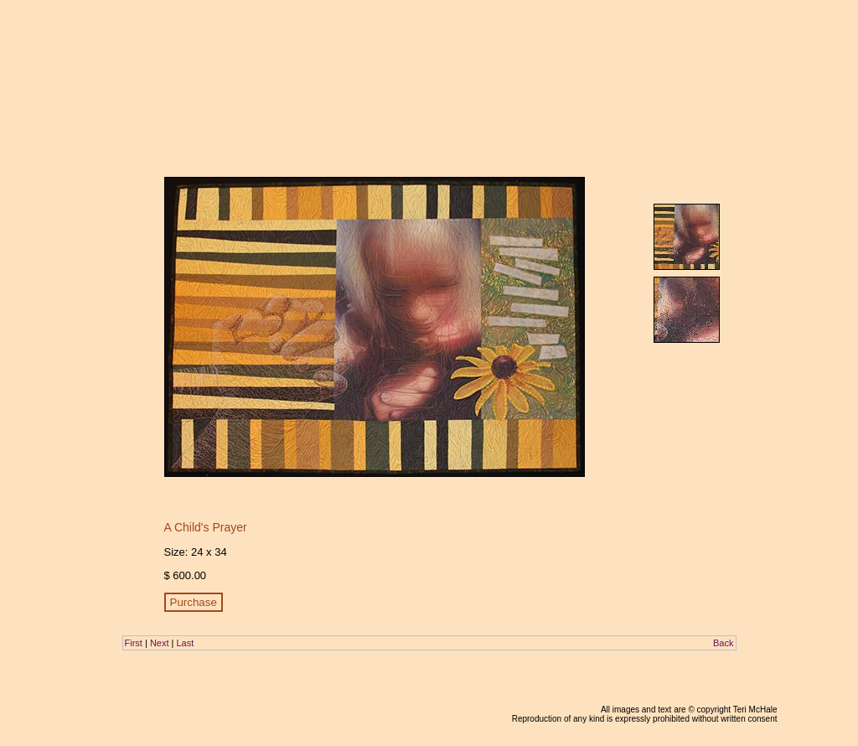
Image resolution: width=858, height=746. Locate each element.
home (575, 40)
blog (609, 40)
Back (723, 643)
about (690, 40)
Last (185, 643)
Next (159, 643)
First (133, 643)
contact (760, 40)
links (723, 40)
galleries (648, 40)
